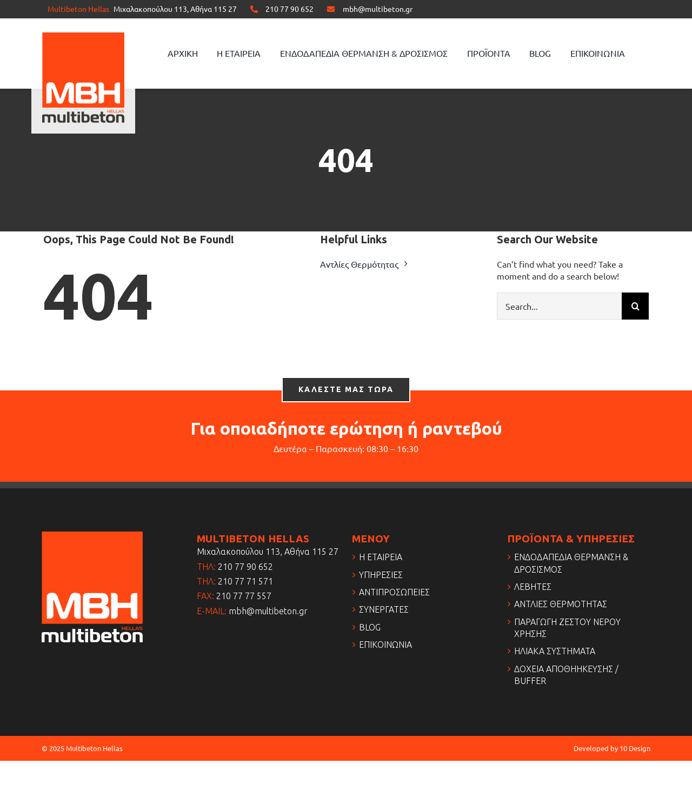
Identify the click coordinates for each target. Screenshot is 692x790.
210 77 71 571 (245, 581)
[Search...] (559, 306)
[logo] (83, 36)
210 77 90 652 (289, 9)
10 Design (635, 748)
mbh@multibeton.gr (377, 9)
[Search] (635, 306)
